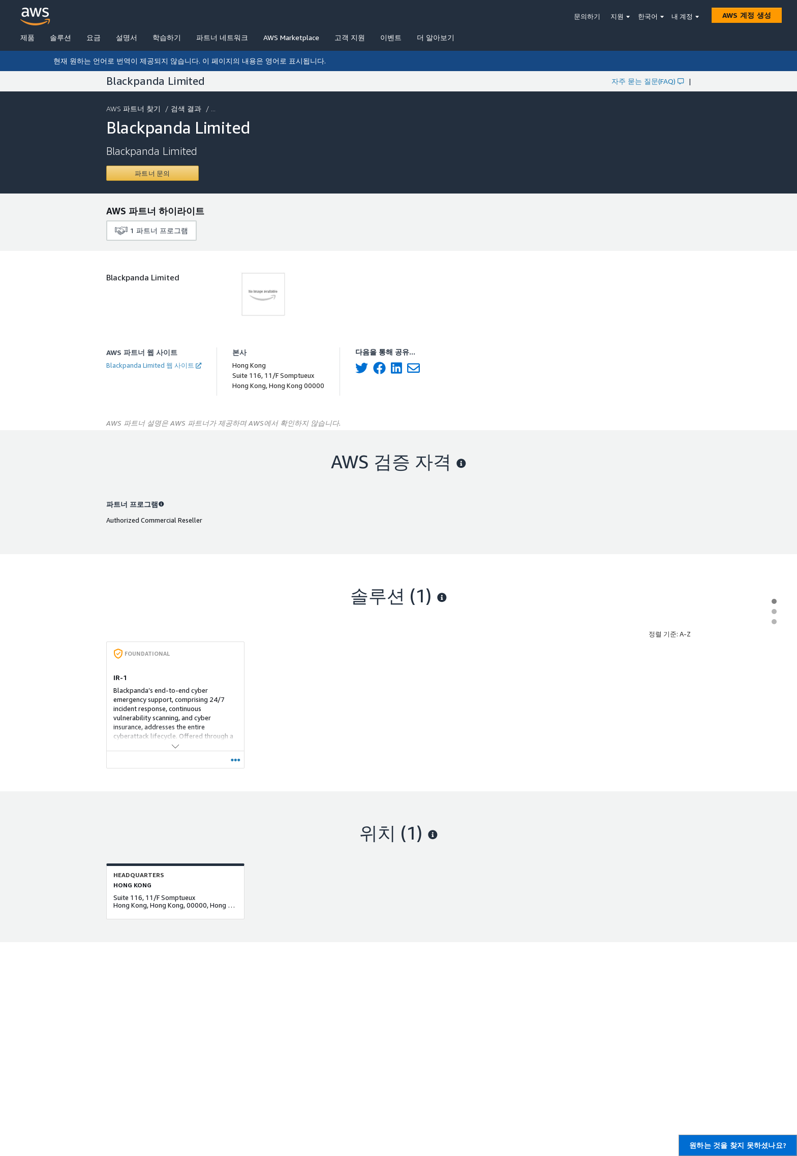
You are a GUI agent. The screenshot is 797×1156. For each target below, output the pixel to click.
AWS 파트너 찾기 (134, 108)
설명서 (126, 37)
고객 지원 (349, 37)
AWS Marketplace (291, 37)
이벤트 (391, 37)
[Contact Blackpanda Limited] (152, 173)
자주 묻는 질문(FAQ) (647, 81)
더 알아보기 (435, 37)
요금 (93, 37)
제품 (27, 37)
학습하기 (166, 37)
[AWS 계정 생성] (747, 15)
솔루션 (60, 37)
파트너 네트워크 (222, 37)
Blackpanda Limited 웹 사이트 (153, 365)
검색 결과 (187, 108)
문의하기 (587, 16)
